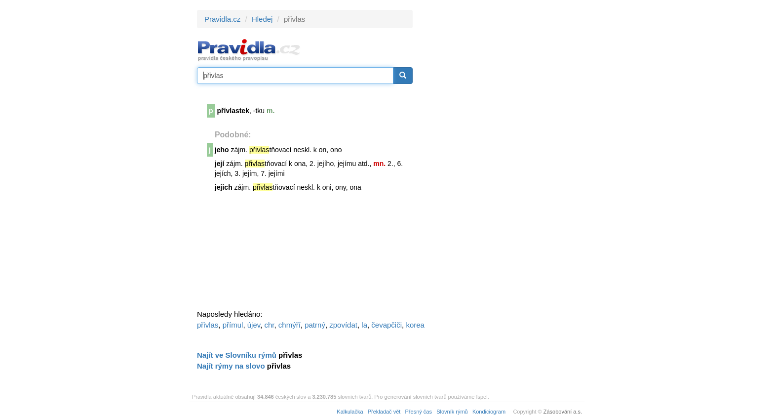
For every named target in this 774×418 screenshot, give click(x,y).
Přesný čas (418, 412)
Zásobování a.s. (562, 412)
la (364, 325)
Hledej (262, 19)
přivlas (207, 325)
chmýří (289, 325)
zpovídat (343, 325)
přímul (233, 325)
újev (253, 325)
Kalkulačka (350, 412)
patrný (315, 325)
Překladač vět (384, 412)
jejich (223, 187)
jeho (222, 150)
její (219, 163)
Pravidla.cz (222, 19)
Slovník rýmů (452, 412)
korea (415, 325)
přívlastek (233, 111)
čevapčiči (386, 325)
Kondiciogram (488, 412)
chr (269, 325)
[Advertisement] (501, 158)
